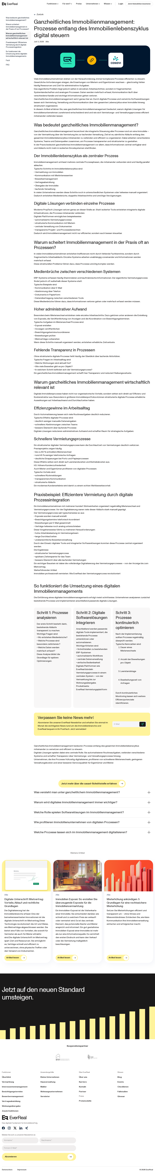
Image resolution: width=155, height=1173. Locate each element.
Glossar (121, 1096)
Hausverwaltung (47, 1082)
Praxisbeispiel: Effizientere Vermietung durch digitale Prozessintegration (16, 45)
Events (120, 1082)
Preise (79, 4)
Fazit (8, 60)
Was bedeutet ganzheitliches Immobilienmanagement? (17, 19)
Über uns (83, 1077)
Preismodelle (85, 1101)
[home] (10, 3)
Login (120, 4)
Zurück (40, 14)
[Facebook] (3, 1128)
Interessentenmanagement (14, 1087)
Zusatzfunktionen (10, 1111)
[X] (15, 1128)
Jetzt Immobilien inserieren (139, 4)
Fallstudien (122, 1092)
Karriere (83, 1082)
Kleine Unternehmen (49, 1077)
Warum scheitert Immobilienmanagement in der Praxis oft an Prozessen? (17, 27)
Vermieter (45, 1096)
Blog (119, 1077)
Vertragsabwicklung (11, 1101)
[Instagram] (9, 1128)
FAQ (7, 65)
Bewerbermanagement (12, 1096)
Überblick (6, 1077)
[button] (52, 4)
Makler (43, 1087)
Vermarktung (8, 1082)
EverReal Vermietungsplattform (91, 689)
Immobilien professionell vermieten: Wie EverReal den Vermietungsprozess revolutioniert (77, 574)
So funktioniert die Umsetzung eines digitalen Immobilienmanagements (16, 54)
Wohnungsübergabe (11, 1106)
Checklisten (122, 1087)
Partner (82, 1092)
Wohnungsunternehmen (51, 1092)
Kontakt (82, 1087)
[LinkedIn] (20, 1128)
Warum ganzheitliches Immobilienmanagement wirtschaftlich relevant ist (17, 36)
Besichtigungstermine (12, 1092)
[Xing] (26, 1128)
